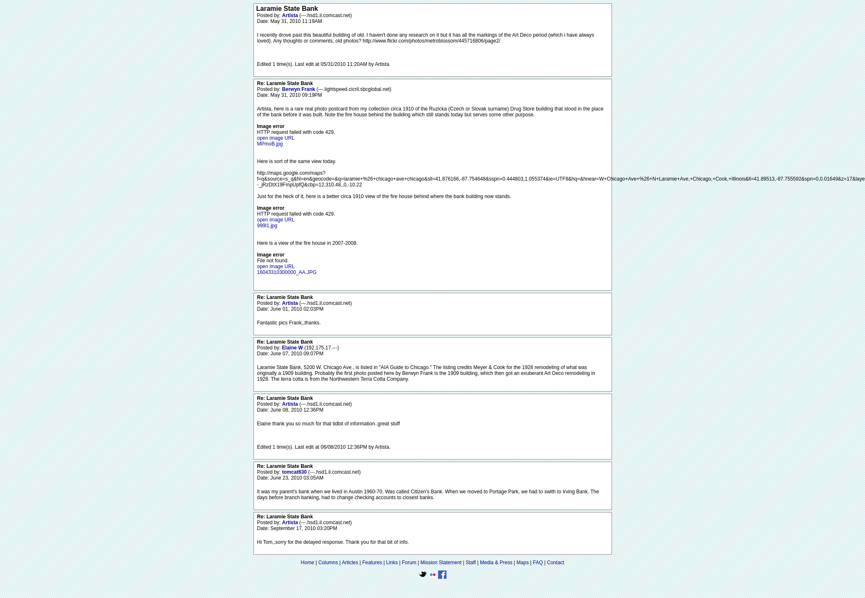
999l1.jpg (267, 226)
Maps (522, 562)
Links (392, 562)
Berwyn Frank (299, 89)
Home (307, 562)
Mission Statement (440, 562)
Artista (290, 15)
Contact (555, 562)
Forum (409, 562)
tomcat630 (295, 472)
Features (372, 562)
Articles (350, 562)
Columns (328, 562)
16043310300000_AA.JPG (287, 272)
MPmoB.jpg (270, 144)
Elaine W (293, 348)
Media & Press (496, 562)
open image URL (276, 138)
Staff (471, 562)
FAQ (538, 562)
